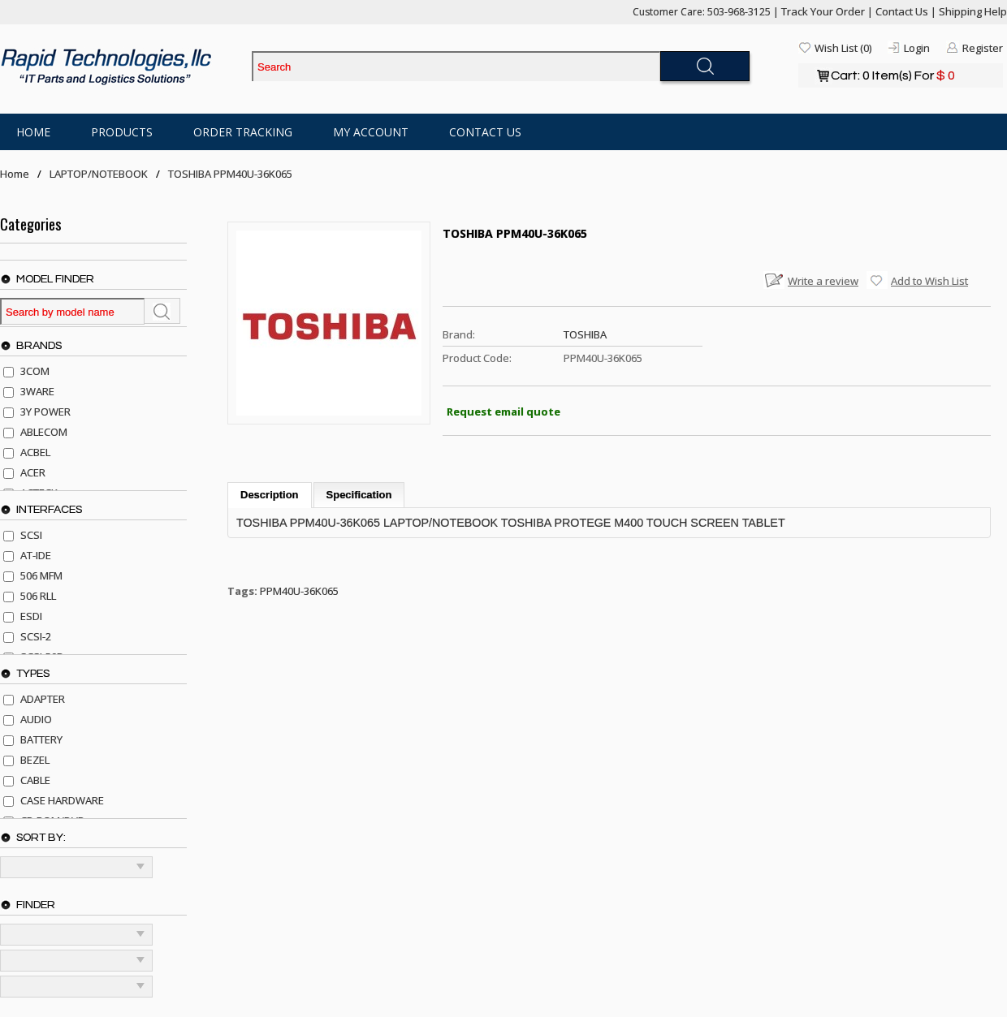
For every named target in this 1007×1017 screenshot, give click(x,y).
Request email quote (503, 411)
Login (917, 48)
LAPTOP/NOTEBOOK (99, 173)
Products (122, 132)
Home (33, 132)
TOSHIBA (585, 334)
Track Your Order (823, 11)
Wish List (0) (843, 48)
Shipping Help (973, 11)
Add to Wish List (929, 281)
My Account (370, 132)
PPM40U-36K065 (299, 591)
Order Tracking (242, 132)
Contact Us (901, 11)
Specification (359, 495)
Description (269, 495)
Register (982, 48)
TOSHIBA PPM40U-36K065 (230, 173)
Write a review (823, 281)
